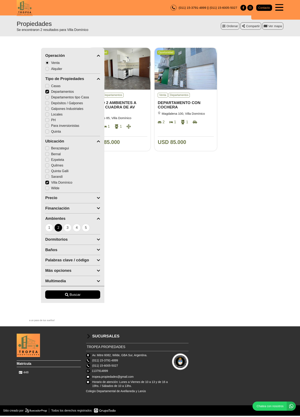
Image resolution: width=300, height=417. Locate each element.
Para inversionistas (38, 127)
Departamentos (35, 93)
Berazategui (32, 149)
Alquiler (30, 70)
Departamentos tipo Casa (42, 98)
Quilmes (30, 167)
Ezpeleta (30, 161)
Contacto (264, 8)
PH (26, 121)
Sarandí (29, 178)
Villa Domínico (34, 184)
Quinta (28, 133)
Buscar (48, 296)
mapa (273, 27)
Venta (29, 64)
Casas (28, 87)
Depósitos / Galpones (40, 104)
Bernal (28, 155)
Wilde (28, 189)
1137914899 (100, 372)
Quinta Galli (32, 172)
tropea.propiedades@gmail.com (113, 377)
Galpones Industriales (40, 110)
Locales (29, 116)
